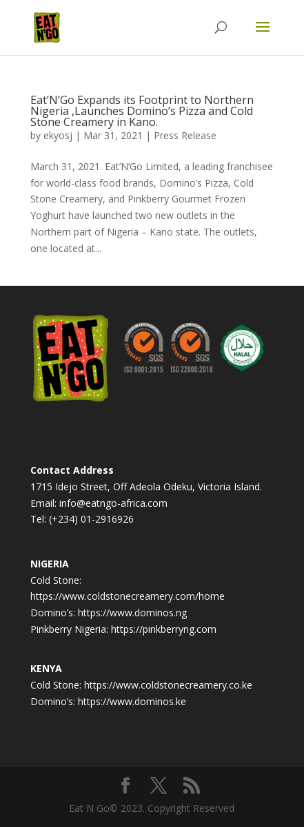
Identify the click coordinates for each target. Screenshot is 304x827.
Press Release (185, 135)
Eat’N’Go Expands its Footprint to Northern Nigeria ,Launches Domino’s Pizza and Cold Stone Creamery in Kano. (142, 110)
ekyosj (57, 135)
